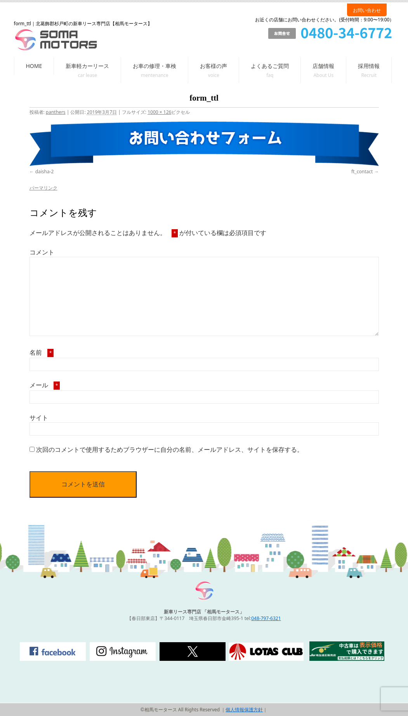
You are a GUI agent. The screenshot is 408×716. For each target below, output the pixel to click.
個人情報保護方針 (244, 709)
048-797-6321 (266, 618)
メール (45, 385)
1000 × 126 (159, 112)
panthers (56, 112)
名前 (42, 352)
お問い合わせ (367, 10)
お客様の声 (213, 66)
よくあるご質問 (270, 66)
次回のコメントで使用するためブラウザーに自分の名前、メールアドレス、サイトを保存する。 (169, 449)
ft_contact (362, 171)
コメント (42, 252)
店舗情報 (323, 66)
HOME (34, 66)
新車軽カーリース (87, 66)
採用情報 (369, 66)
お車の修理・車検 (154, 66)
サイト (39, 417)
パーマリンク (43, 188)
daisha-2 (44, 171)
